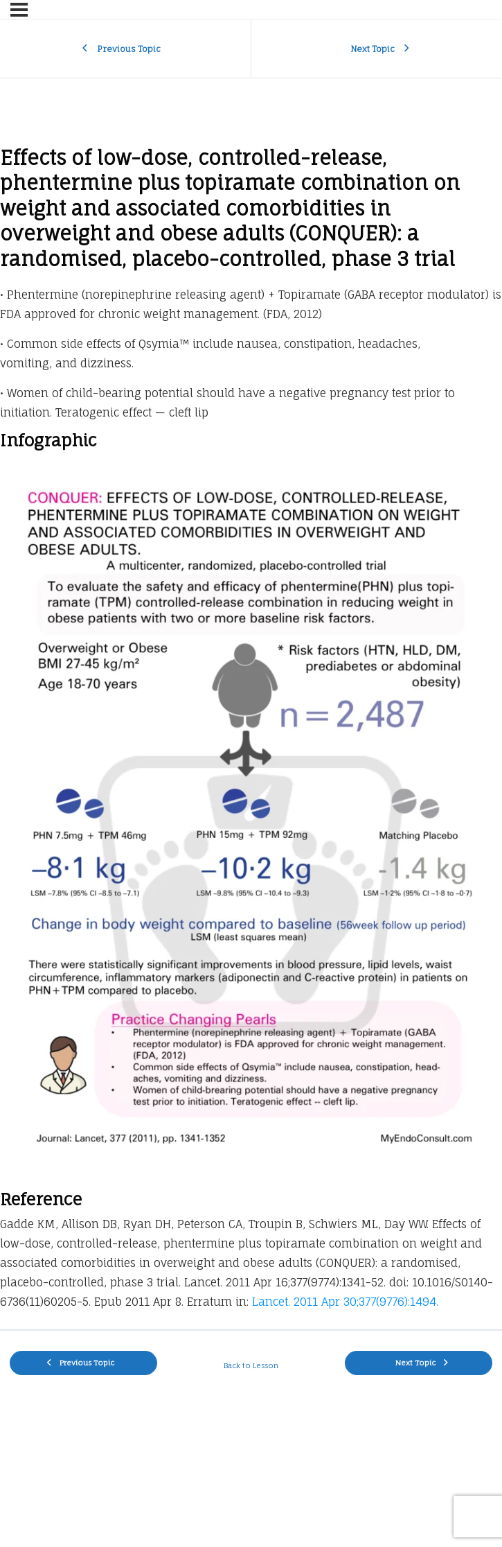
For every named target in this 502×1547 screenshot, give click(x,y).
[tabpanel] (251, 732)
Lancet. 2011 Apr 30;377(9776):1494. (345, 1302)
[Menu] (19, 10)
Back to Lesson (251, 1365)
